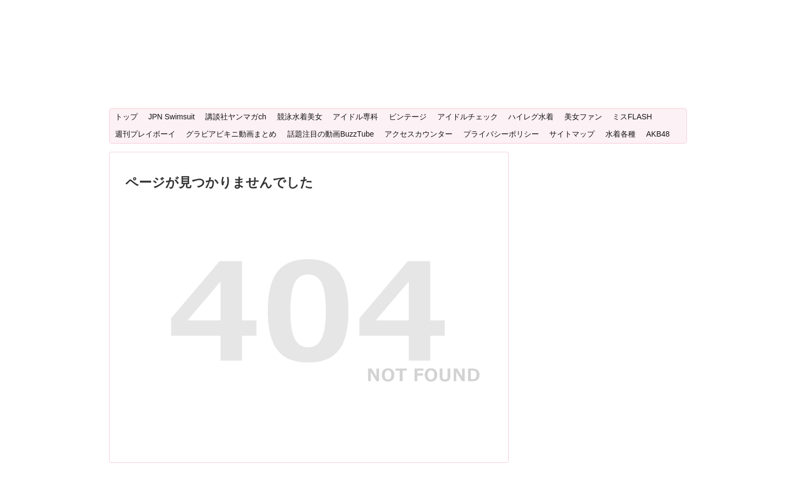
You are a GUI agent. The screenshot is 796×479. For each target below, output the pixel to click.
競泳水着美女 (299, 116)
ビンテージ (408, 116)
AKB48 (658, 134)
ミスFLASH (632, 116)
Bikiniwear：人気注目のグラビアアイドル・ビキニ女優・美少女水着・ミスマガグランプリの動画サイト (392, 25)
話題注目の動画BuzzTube (330, 134)
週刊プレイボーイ (145, 134)
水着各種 (620, 134)
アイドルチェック (467, 116)
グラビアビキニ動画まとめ (231, 134)
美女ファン (583, 116)
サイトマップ (572, 134)
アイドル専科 (355, 116)
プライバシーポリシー (501, 134)
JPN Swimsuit (171, 116)
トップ (126, 116)
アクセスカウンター (418, 134)
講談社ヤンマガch (235, 116)
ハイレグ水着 (531, 116)
